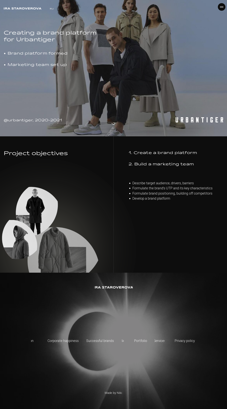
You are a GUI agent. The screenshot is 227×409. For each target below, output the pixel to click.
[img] (113, 287)
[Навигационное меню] (221, 7)
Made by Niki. (114, 393)
